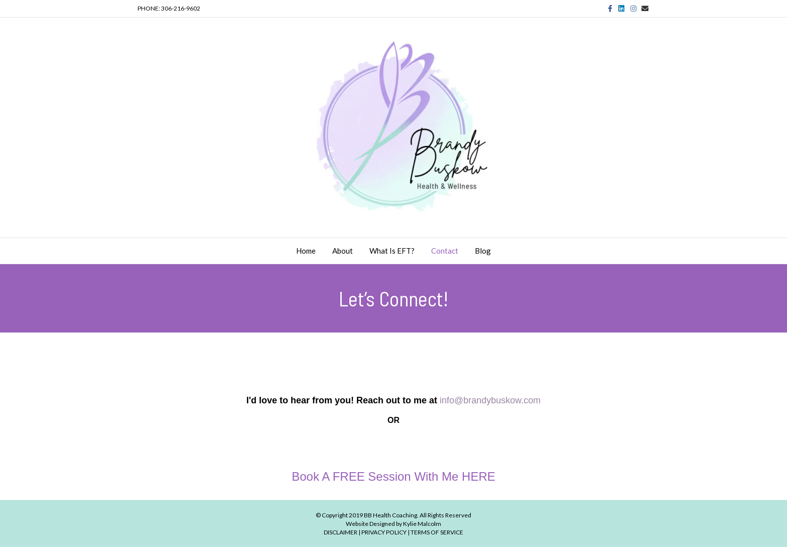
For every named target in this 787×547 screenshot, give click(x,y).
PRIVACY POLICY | (385, 532)
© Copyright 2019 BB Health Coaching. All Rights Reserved (393, 515)
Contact (444, 250)
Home (306, 250)
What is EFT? (392, 250)
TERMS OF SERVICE (437, 532)
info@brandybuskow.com (490, 400)
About (342, 250)
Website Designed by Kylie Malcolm (393, 523)
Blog (483, 250)
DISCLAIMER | (342, 532)
